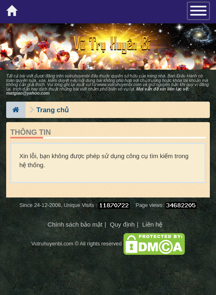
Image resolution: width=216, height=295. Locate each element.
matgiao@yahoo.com (28, 93)
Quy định (122, 224)
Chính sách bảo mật (75, 224)
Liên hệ (152, 224)
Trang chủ (53, 109)
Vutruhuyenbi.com (52, 244)
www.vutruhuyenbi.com (119, 84)
